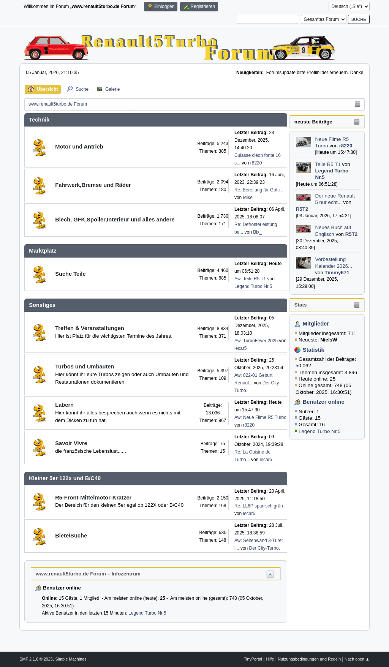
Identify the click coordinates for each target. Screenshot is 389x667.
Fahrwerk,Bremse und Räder (93, 185)
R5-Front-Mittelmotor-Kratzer (93, 498)
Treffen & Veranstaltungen (89, 328)
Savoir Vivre (71, 443)
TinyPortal (253, 659)
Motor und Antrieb (79, 147)
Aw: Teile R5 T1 (250, 278)
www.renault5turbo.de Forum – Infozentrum (88, 574)
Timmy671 (337, 272)
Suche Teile (70, 274)
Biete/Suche (71, 536)
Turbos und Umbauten (84, 367)
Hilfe (270, 659)
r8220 (346, 146)
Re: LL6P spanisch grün (258, 506)
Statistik (313, 350)
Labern (64, 405)
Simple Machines (71, 659)
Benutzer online (324, 402)
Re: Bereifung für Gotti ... (259, 190)
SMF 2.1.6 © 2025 (36, 659)
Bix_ (257, 232)
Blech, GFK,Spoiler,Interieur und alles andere (114, 220)
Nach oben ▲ (357, 659)
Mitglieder (316, 324)
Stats (300, 305)
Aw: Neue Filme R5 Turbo (260, 417)
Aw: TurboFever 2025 (256, 340)
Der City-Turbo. (264, 548)
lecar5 (240, 348)
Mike (248, 197)
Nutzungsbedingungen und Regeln (309, 659)
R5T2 (302, 209)
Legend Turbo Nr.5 (319, 431)
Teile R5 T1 (327, 164)
